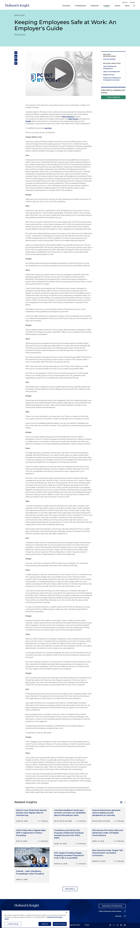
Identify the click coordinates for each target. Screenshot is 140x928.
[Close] (66, 917)
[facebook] (121, 925)
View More (69, 889)
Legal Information (75, 925)
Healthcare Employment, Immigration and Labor (112, 79)
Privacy (87, 925)
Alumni (118, 916)
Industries (95, 6)
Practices (66, 6)
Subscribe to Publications (112, 906)
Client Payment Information (110, 911)
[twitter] (114, 925)
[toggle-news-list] (125, 802)
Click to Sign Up (113, 97)
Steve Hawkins (68, 117)
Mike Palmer (73, 119)
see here (48, 128)
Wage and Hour (108, 75)
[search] (134, 5)
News (127, 6)
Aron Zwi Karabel (109, 59)
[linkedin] (110, 925)
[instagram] (117, 925)
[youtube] (125, 925)
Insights (106, 6)
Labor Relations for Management (110, 67)
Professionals (80, 6)
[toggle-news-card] (121, 802)
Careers (132, 2)
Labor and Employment (111, 71)
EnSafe (28, 121)
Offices (124, 2)
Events (117, 6)
